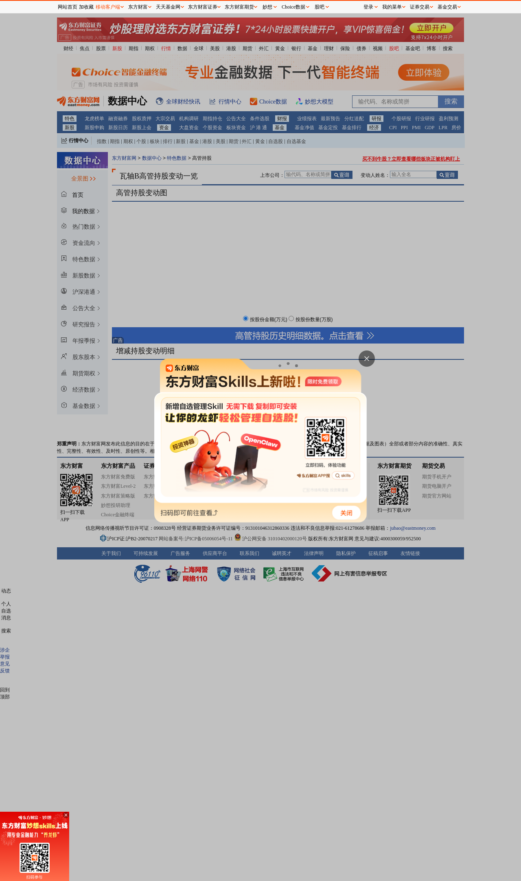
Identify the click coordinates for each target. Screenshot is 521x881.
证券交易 (419, 7)
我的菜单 (392, 7)
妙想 (267, 7)
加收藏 (86, 7)
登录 (368, 7)
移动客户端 (108, 7)
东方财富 (138, 7)
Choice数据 (293, 7)
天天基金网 (168, 7)
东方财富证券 (202, 7)
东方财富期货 (239, 7)
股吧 (319, 7)
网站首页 (67, 7)
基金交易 (447, 7)
